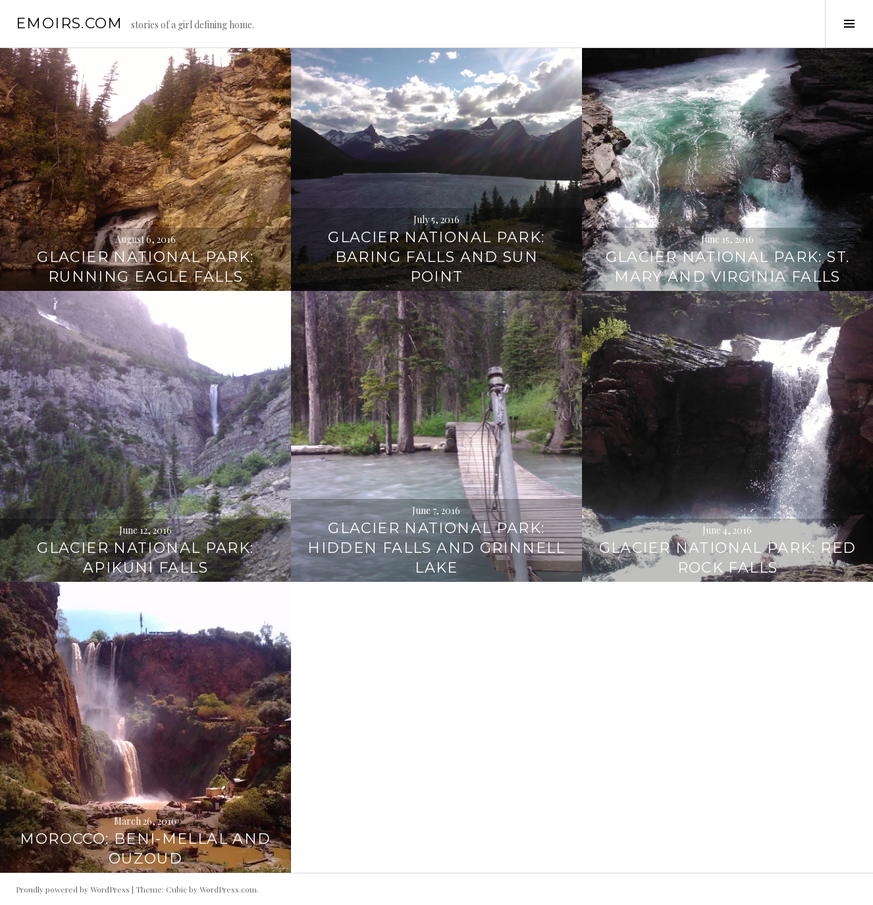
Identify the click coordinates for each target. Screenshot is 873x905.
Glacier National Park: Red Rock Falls (728, 558)
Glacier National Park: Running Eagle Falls (145, 267)
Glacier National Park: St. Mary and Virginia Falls (728, 267)
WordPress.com (228, 889)
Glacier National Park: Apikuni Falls (145, 558)
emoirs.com (69, 23)
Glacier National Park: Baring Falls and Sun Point (436, 257)
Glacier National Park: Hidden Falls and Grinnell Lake (436, 548)
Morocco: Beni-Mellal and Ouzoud (145, 848)
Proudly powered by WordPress (73, 889)
